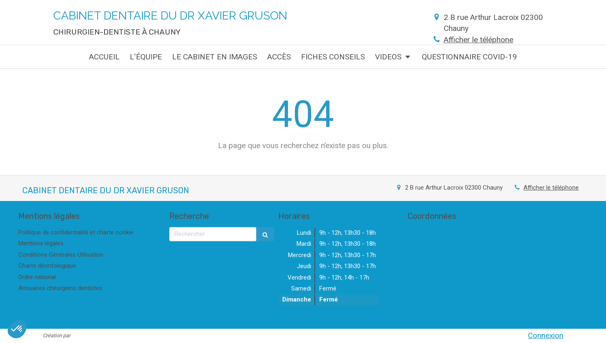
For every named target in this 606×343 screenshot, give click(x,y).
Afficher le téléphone (478, 39)
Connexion (545, 335)
